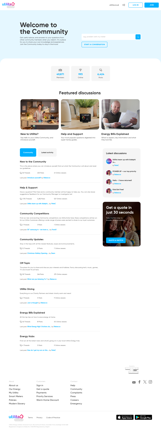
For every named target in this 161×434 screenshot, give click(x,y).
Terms (30, 418)
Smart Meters (16, 396)
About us (13, 385)
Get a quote (42, 389)
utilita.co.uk (114, 5)
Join (152, 5)
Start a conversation (94, 44)
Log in (136, 5)
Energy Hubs (27, 336)
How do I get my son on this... (38, 350)
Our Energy (14, 389)
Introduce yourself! (34, 178)
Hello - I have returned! (122, 180)
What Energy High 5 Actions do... (39, 327)
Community (76, 389)
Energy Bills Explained (32, 312)
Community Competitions (34, 213)
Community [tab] (28, 152)
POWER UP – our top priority (124, 171)
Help (72, 385)
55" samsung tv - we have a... (38, 230)
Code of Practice (53, 418)
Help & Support (28, 187)
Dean (53, 253)
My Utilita (13, 392)
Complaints (76, 392)
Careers (74, 400)
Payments (41, 392)
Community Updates (31, 239)
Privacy (39, 418)
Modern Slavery (17, 403)
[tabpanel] (39, 121)
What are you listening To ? (37, 279)
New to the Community (33, 161)
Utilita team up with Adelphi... (38, 204)
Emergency (76, 403)
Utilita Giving (27, 289)
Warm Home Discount (47, 400)
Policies (12, 400)
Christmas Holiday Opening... (38, 253)
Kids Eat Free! (118, 189)
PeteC (53, 204)
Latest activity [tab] (47, 152)
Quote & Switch (116, 240)
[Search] (138, 36)
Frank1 (54, 230)
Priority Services (44, 396)
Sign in (39, 385)
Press (73, 396)
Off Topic (25, 263)
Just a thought (32, 303)
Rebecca (47, 178)
